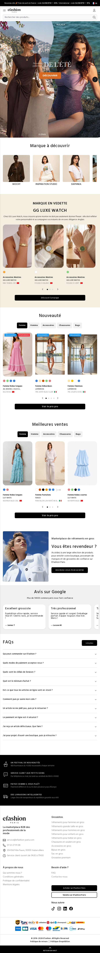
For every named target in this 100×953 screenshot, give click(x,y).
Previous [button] (5, 79)
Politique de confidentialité (16, 880)
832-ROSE (7, 391)
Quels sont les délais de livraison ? (50, 672)
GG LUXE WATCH (9, 280)
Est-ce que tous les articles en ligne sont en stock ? (50, 690)
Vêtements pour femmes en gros (67, 822)
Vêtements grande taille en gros (67, 826)
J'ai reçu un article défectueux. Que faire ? (50, 726)
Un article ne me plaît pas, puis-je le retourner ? (50, 708)
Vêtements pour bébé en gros (66, 838)
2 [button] (50, 289)
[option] (50, 79)
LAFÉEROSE (39, 388)
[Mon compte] (94, 10)
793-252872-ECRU (75, 391)
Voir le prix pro (50, 406)
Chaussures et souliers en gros (66, 842)
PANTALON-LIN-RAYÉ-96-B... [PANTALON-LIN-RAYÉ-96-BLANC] (46, 500)
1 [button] (47, 289)
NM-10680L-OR (9, 282)
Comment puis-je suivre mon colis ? (50, 699)
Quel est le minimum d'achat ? (50, 681)
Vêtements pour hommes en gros (68, 830)
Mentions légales (11, 884)
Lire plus (89, 643)
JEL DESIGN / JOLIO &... (12, 388)
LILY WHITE (7, 497)
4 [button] (53, 397)
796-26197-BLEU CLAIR (44, 391)
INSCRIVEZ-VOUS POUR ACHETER (71, 570)
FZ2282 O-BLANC (42, 282)
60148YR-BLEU (73, 500)
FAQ (53, 873)
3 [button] (52, 289)
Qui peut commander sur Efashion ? (50, 653)
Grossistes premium (61, 857)
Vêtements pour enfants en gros (67, 834)
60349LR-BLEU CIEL (10, 500)
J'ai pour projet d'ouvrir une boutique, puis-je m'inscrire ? (50, 735)
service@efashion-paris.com (20, 840)
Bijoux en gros (58, 850)
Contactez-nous (59, 876)
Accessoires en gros (61, 846)
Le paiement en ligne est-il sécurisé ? (50, 717)
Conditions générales (13, 876)
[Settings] (94, 3)
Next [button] (95, 79)
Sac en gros (57, 853)
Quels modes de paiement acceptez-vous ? (50, 663)
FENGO (38, 497)
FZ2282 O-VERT (72, 282)
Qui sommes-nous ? (12, 873)
